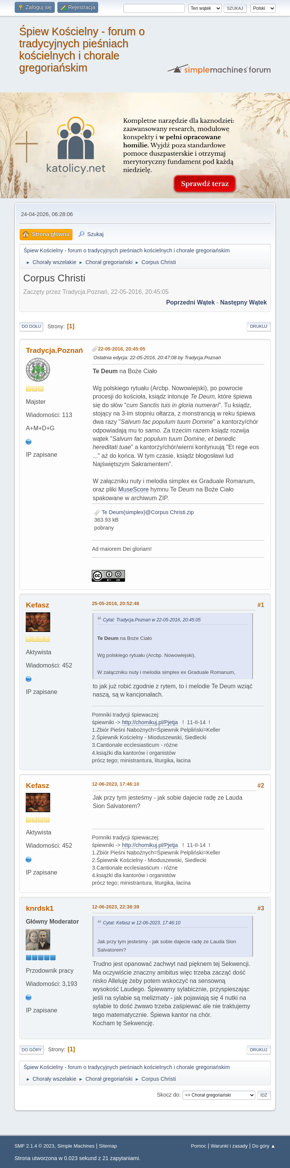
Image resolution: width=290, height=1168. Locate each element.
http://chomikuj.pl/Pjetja (150, 722)
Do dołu (31, 326)
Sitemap (108, 1146)
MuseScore (133, 489)
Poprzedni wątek (190, 302)
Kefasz (37, 605)
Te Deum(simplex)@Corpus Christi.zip (144, 512)
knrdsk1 (40, 908)
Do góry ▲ (264, 1146)
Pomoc (198, 1146)
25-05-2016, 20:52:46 (115, 603)
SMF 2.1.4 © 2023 (34, 1146)
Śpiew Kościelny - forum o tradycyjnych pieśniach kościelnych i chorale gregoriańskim (82, 49)
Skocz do (168, 1095)
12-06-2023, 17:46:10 (115, 784)
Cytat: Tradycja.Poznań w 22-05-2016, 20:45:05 (152, 620)
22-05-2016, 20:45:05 (121, 349)
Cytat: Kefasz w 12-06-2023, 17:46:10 (141, 922)
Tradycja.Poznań (54, 350)
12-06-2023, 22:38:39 (115, 907)
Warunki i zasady (229, 1146)
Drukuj (258, 326)
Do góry (32, 1049)
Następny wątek (243, 302)
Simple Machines (76, 1146)
